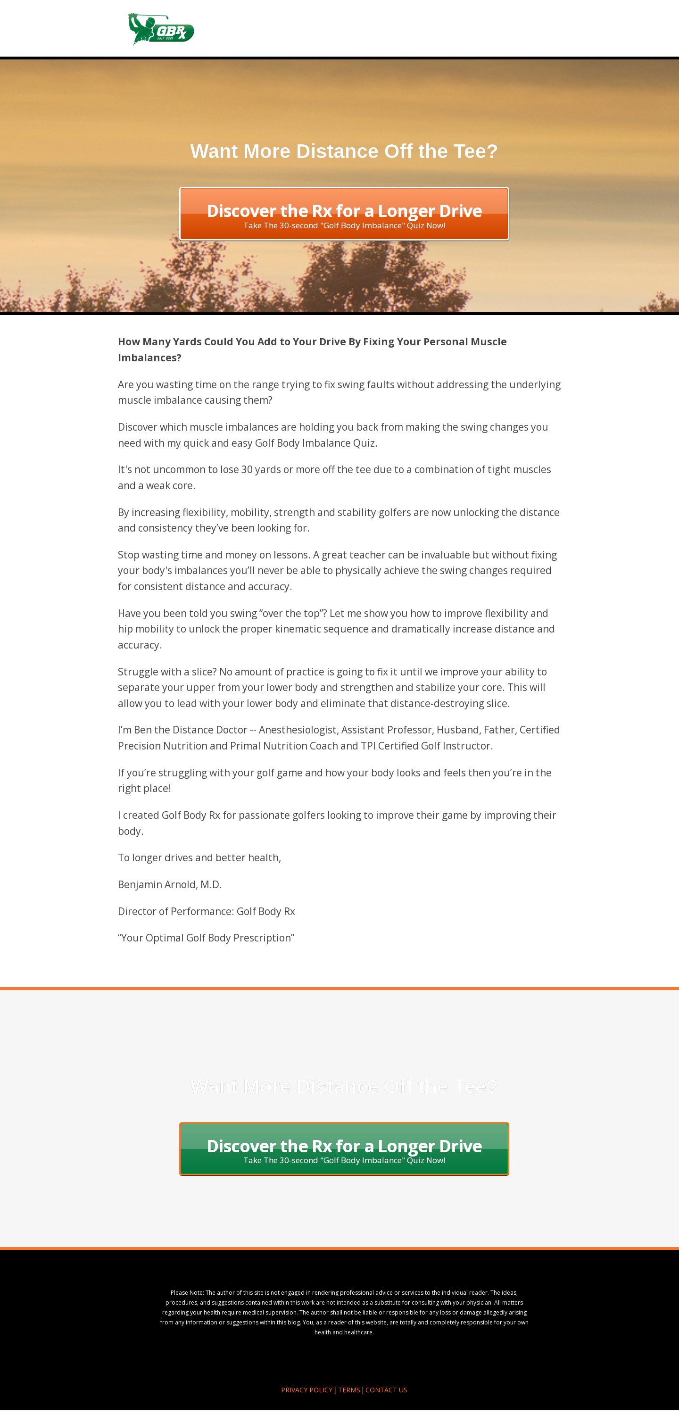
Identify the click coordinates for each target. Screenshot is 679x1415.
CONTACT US (386, 1389)
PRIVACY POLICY (306, 1389)
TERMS (349, 1389)
